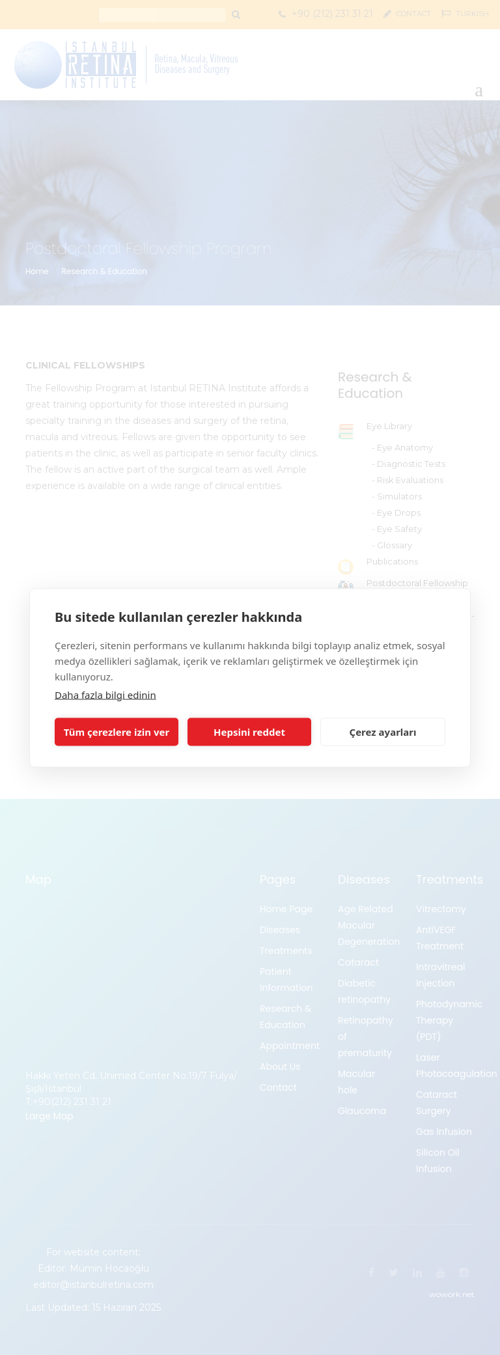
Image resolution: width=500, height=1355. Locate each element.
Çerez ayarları (383, 731)
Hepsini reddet (249, 731)
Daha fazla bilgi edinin (105, 694)
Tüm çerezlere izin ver (116, 731)
